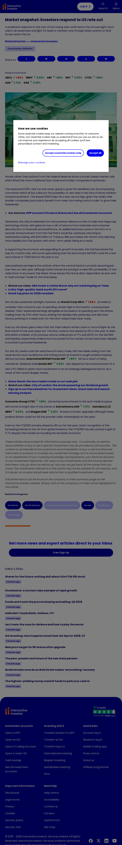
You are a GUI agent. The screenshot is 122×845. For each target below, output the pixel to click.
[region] (61, 146)
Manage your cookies (31, 162)
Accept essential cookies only (63, 153)
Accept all (95, 153)
